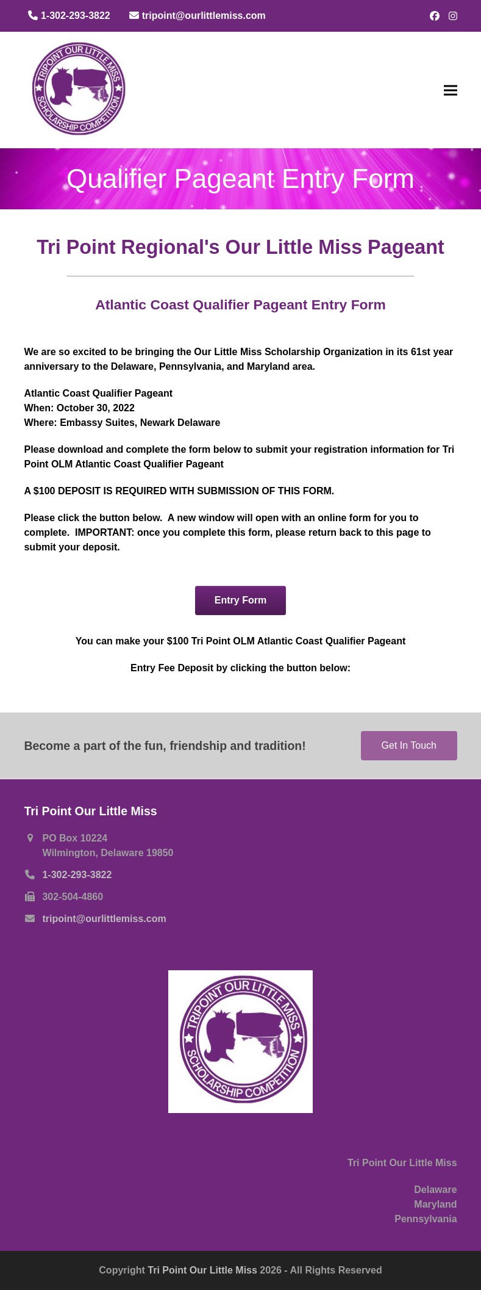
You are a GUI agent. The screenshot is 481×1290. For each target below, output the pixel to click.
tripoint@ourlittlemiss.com (104, 918)
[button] (450, 90)
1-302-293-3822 (77, 875)
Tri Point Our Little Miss (204, 1270)
